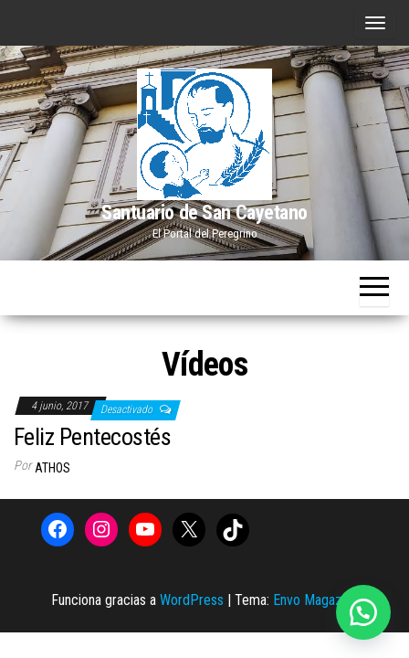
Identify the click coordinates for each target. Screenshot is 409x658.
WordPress (192, 600)
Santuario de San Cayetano (204, 212)
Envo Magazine (316, 600)
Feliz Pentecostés (92, 437)
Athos (52, 468)
